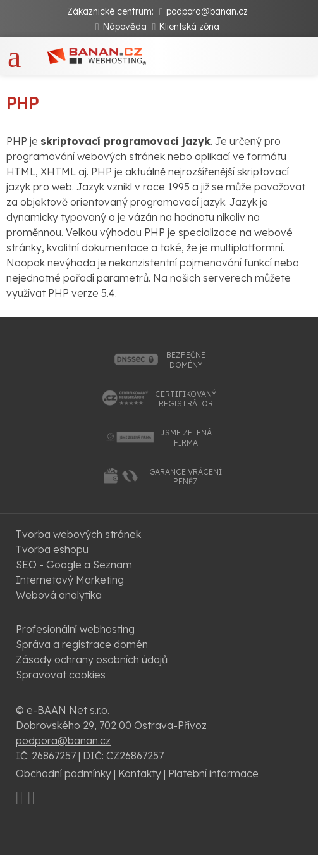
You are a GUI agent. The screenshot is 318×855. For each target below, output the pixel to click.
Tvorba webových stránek (78, 534)
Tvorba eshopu (52, 549)
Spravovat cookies (61, 674)
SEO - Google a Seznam (74, 564)
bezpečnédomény (185, 360)
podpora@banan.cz (207, 11)
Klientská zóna (189, 26)
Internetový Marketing (70, 579)
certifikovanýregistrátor (185, 399)
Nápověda (124, 26)
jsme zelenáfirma (186, 437)
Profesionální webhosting (75, 629)
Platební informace (213, 773)
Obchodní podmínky (63, 773)
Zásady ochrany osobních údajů (92, 659)
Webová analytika (59, 595)
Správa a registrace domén (82, 644)
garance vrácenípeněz (185, 477)
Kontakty (139, 773)
